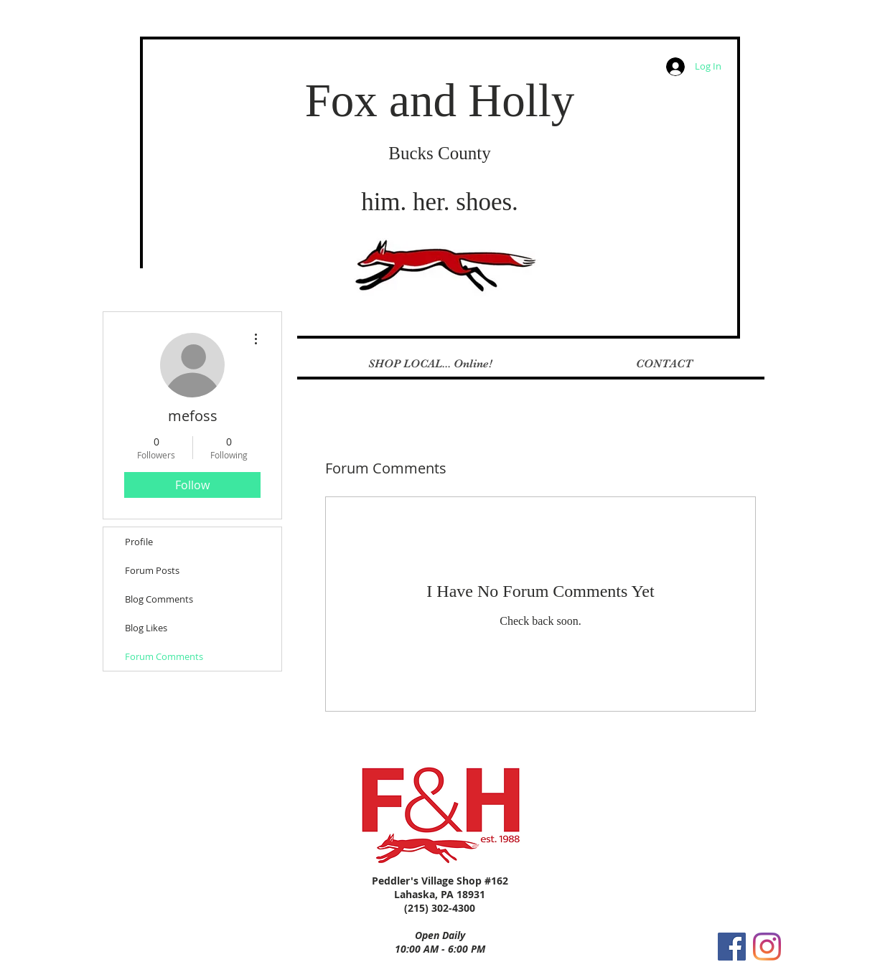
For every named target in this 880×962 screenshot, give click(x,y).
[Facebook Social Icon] (732, 947)
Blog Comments (159, 599)
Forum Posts (152, 570)
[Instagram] (767, 947)
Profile (139, 541)
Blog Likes (146, 627)
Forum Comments (164, 656)
